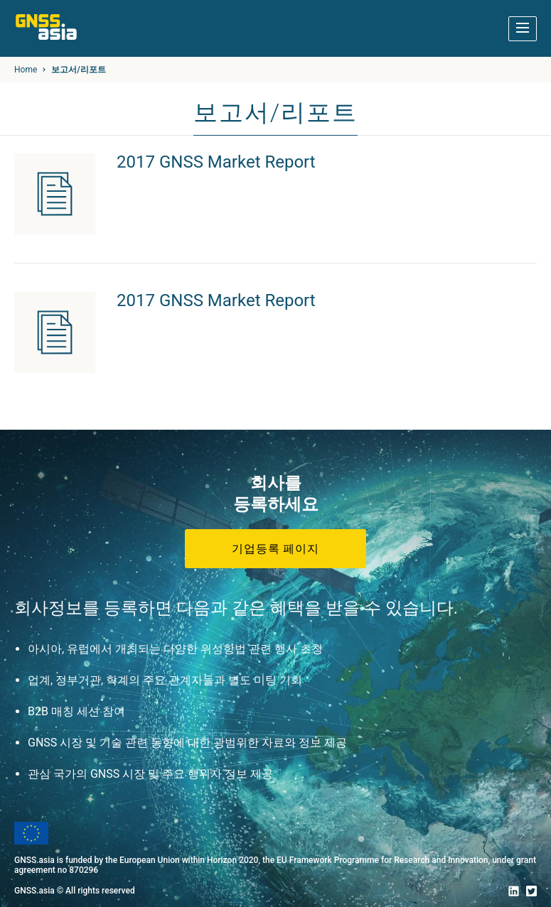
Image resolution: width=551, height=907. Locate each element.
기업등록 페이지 (276, 548)
